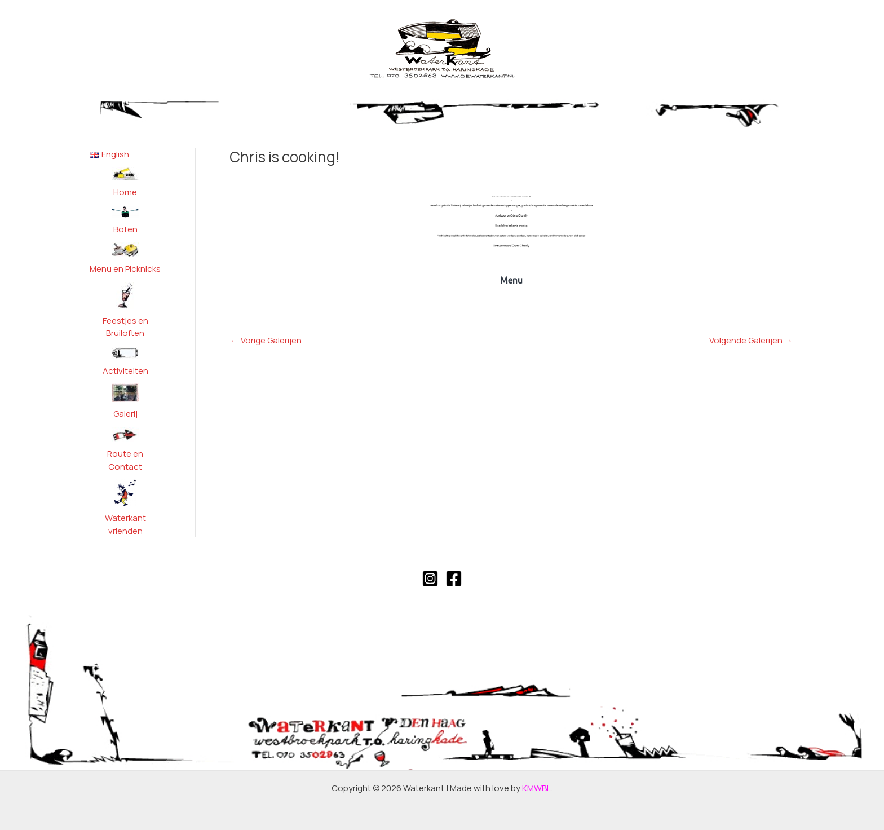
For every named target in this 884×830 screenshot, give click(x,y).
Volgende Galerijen (751, 340)
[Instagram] (430, 578)
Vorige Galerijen (266, 340)
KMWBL (536, 788)
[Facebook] (453, 578)
